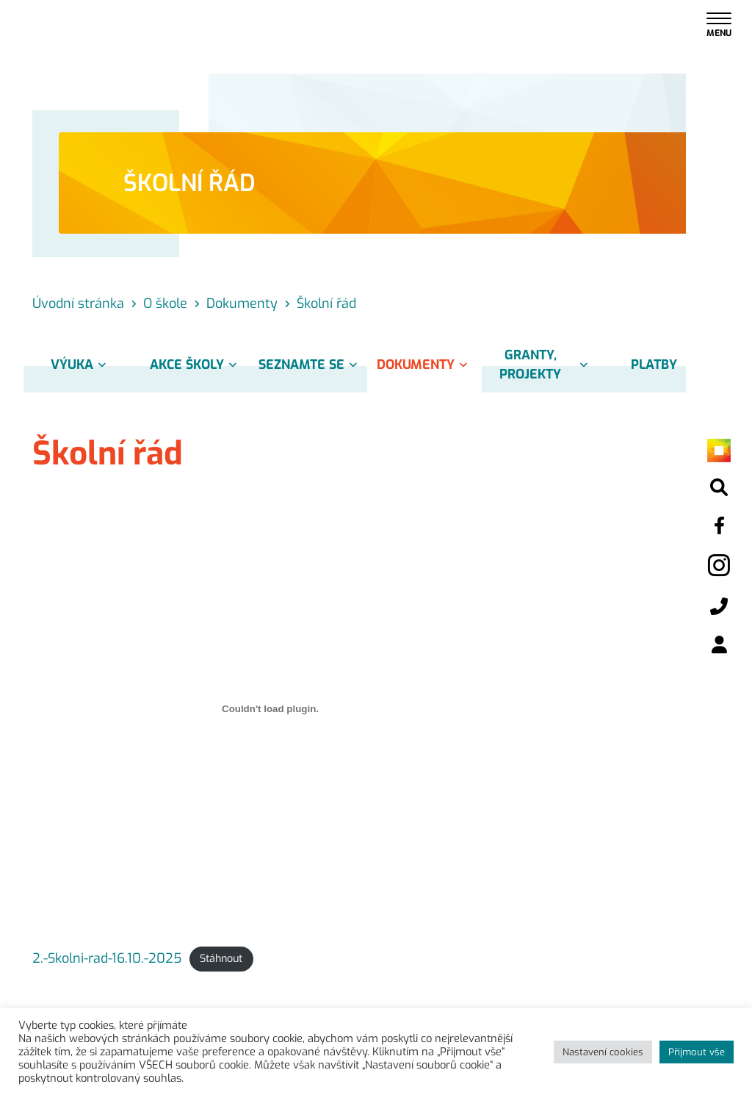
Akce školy (196, 364)
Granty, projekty (546, 364)
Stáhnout (221, 959)
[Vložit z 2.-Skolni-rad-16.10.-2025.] (270, 709)
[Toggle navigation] (719, 24)
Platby (654, 364)
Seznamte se (310, 364)
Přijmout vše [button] (696, 1052)
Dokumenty (424, 364)
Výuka (81, 364)
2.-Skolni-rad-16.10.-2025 (106, 958)
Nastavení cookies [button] (603, 1052)
